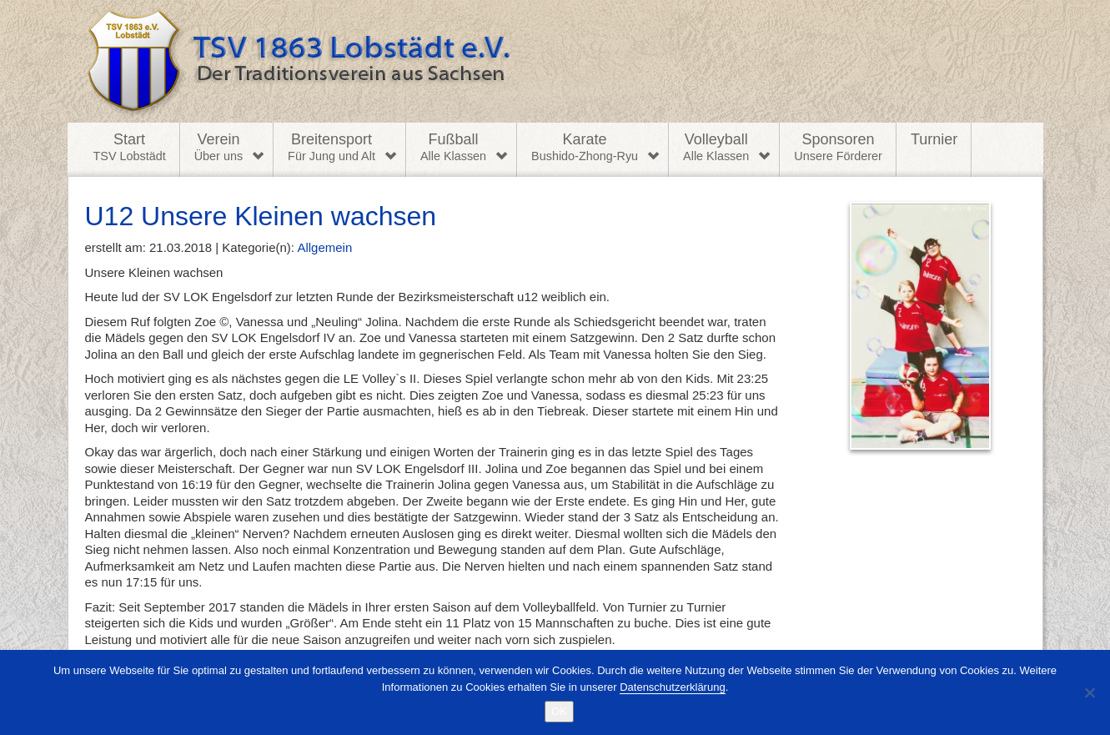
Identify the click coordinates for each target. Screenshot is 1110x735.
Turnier (934, 139)
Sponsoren (838, 147)
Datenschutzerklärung (672, 687)
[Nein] (1089, 692)
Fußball (453, 147)
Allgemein (324, 247)
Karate (584, 147)
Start (129, 147)
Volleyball (716, 147)
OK (559, 711)
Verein (218, 147)
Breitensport (331, 147)
